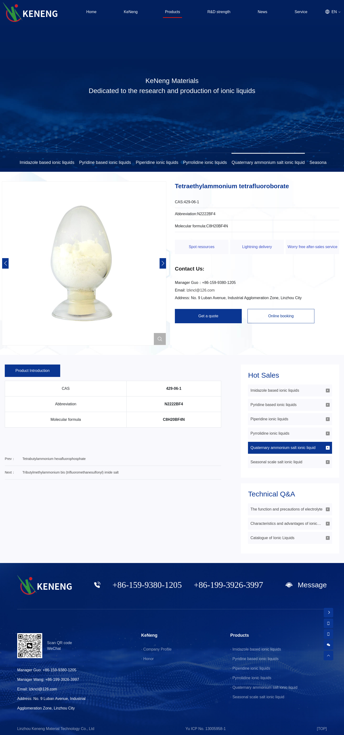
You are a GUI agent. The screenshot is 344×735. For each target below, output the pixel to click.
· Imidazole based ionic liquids (255, 649)
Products (239, 635)
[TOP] (322, 729)
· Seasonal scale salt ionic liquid (257, 697)
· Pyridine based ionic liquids (254, 659)
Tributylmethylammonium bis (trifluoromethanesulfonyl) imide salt (70, 472)
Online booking (281, 316)
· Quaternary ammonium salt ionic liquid (263, 687)
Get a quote (208, 316)
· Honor (147, 659)
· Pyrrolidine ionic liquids (250, 678)
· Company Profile (156, 649)
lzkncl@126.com (201, 290)
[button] (163, 263)
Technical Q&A (271, 494)
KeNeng (149, 635)
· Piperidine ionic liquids (250, 668)
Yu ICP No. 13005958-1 (205, 729)
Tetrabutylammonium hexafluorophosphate (54, 459)
